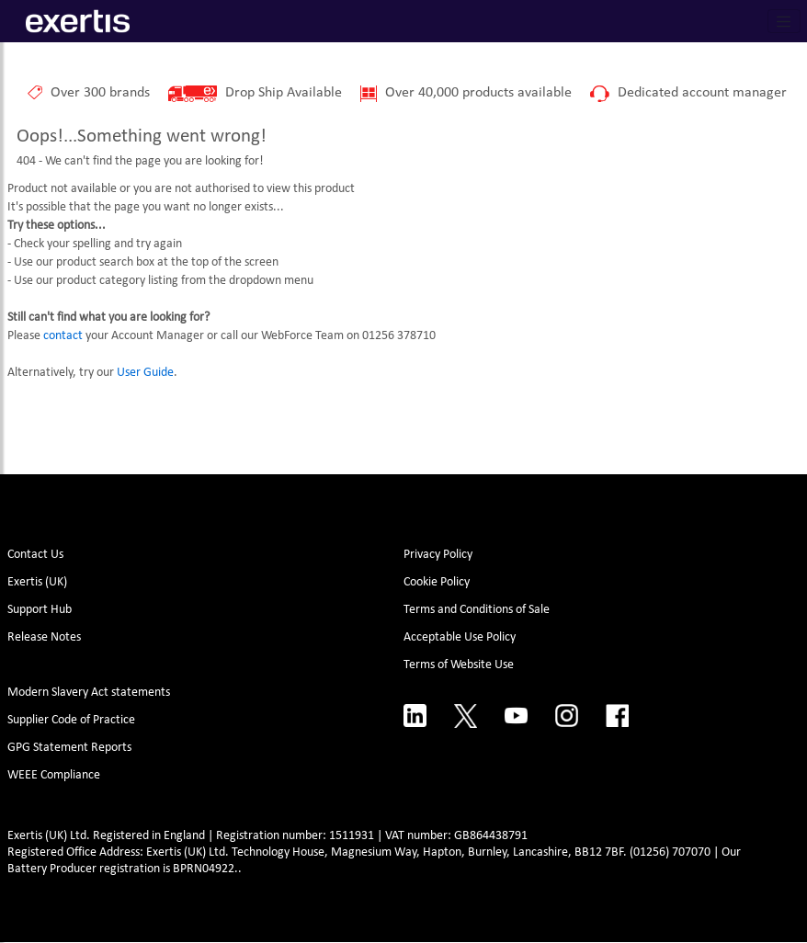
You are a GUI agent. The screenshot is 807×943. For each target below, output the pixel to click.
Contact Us (35, 555)
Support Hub (39, 610)
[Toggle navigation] (784, 21)
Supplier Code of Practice (71, 720)
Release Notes (44, 637)
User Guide (145, 373)
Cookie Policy (437, 582)
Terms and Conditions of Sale (477, 610)
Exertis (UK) (37, 582)
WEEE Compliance (53, 775)
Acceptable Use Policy (460, 637)
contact (63, 336)
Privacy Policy (438, 555)
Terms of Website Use (459, 665)
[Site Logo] (77, 21)
